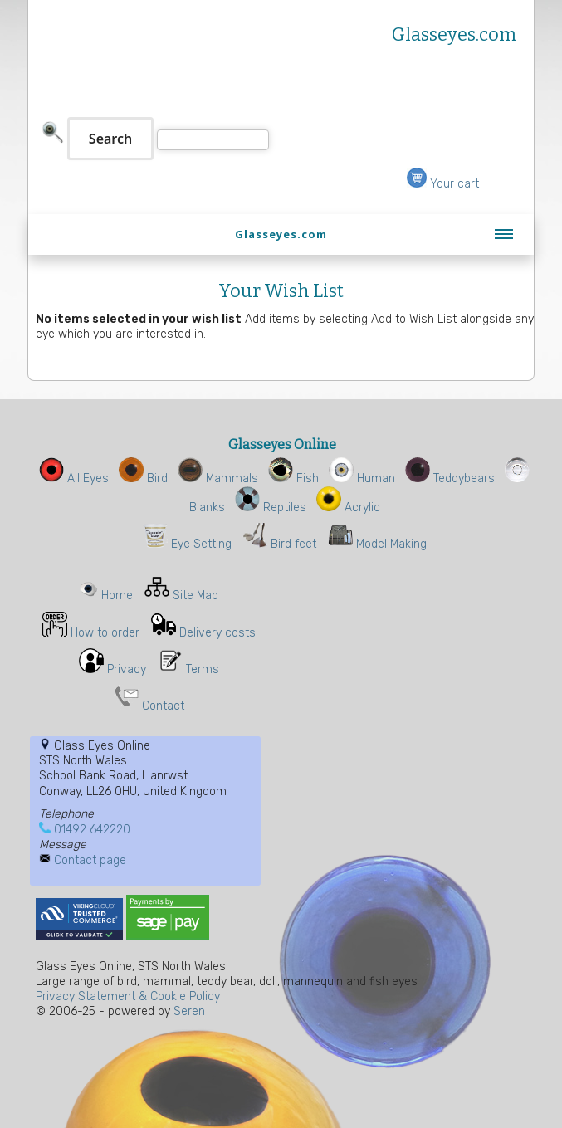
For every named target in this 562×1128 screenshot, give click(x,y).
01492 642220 (92, 830)
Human (362, 478)
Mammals (218, 478)
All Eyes (74, 478)
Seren (189, 1011)
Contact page (90, 860)
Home (117, 595)
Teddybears (450, 478)
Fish (293, 478)
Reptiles (270, 508)
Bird (143, 478)
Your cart (443, 184)
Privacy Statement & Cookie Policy (128, 996)
